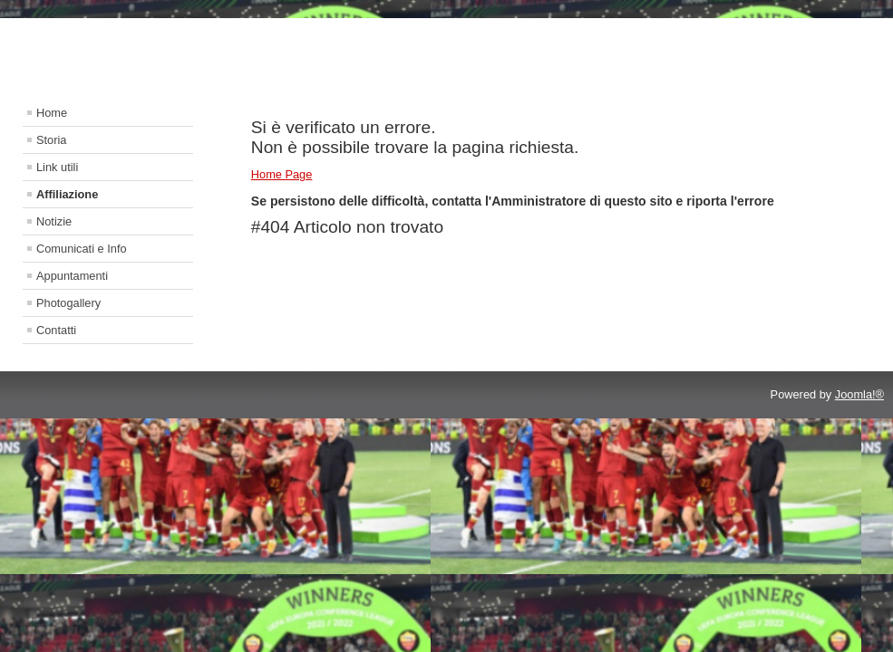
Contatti (56, 330)
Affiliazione (67, 194)
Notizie (54, 221)
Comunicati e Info (81, 248)
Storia (51, 140)
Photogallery (68, 303)
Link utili (57, 167)
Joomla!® (859, 394)
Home (51, 113)
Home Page (282, 174)
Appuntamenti (72, 276)
